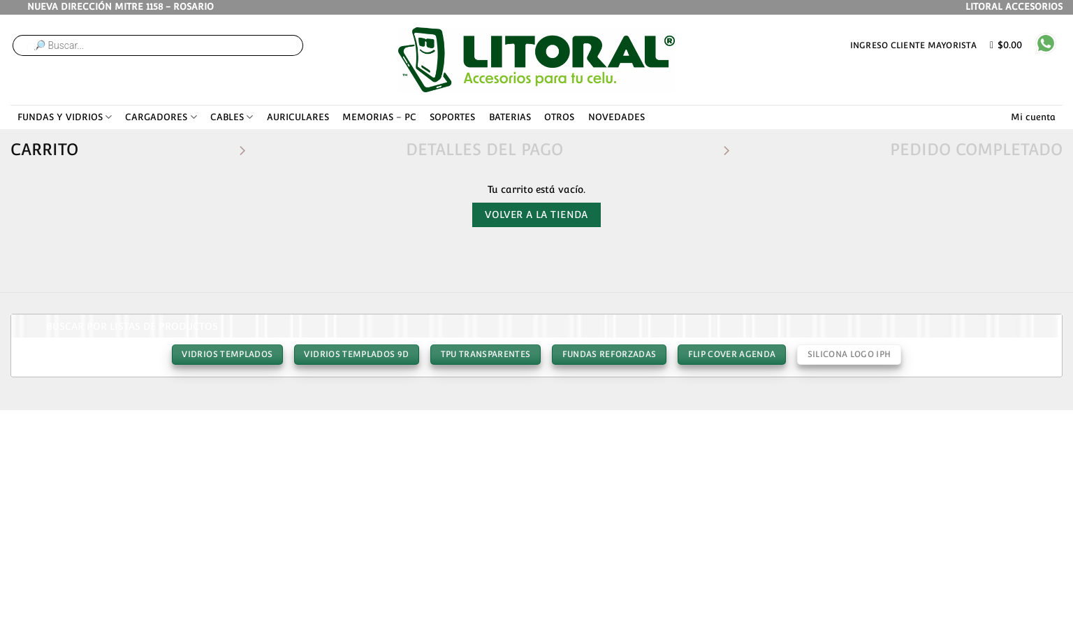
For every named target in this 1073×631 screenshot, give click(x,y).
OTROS (559, 117)
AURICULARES (298, 117)
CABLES (231, 117)
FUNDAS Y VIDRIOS (64, 117)
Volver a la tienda (536, 214)
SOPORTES (452, 117)
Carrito (44, 149)
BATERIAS (510, 117)
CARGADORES (160, 117)
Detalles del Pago (484, 149)
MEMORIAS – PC (379, 117)
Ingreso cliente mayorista (913, 45)
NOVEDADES (616, 117)
